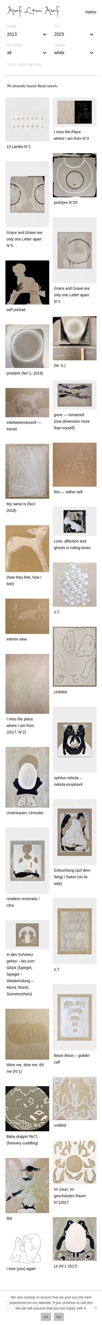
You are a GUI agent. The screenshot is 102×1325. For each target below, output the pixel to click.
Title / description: (24, 64)
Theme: (60, 45)
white (74, 53)
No (59, 1317)
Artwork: (15, 45)
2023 (74, 34)
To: (56, 26)
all (27, 53)
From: (12, 26)
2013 (27, 34)
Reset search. (48, 86)
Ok (46, 1317)
